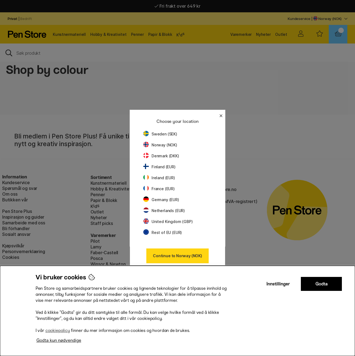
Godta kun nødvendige (58, 340)
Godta (321, 283)
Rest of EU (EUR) (162, 232)
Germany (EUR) (161, 199)
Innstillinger (278, 283)
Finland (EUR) (159, 166)
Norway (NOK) (160, 145)
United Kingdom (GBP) (168, 221)
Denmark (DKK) (161, 156)
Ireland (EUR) (159, 177)
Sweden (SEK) (160, 134)
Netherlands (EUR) (164, 210)
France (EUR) (159, 188)
